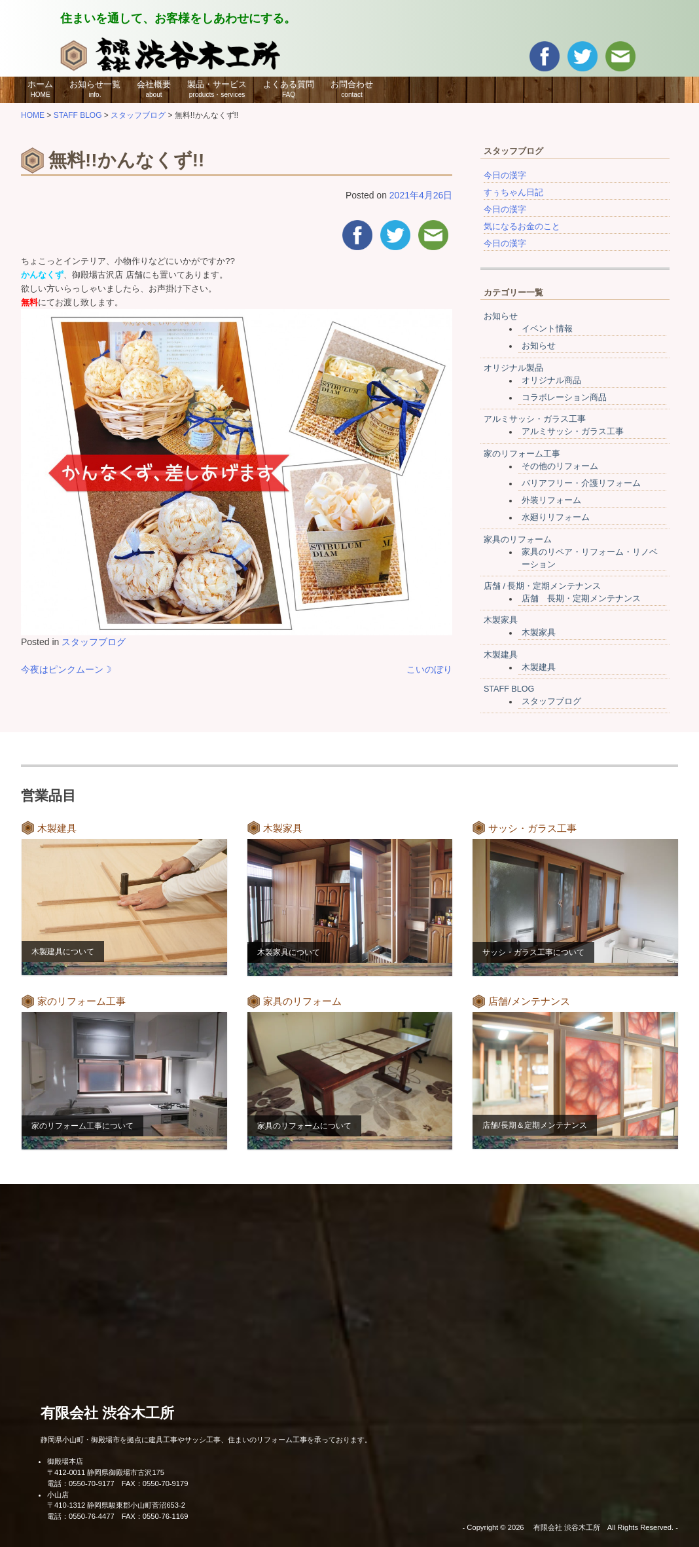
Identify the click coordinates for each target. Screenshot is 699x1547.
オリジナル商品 (551, 380)
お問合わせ (352, 89)
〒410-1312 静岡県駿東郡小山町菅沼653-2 (116, 1505)
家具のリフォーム (518, 539)
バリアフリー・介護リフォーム (581, 483)
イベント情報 (547, 328)
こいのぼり (429, 669)
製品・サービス (217, 89)
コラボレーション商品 (564, 397)
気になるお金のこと (522, 226)
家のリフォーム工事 (522, 453)
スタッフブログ (94, 642)
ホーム (40, 89)
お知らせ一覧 (94, 89)
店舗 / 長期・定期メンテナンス (542, 586)
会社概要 (154, 89)
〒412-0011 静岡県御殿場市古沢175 (105, 1472)
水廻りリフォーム (556, 517)
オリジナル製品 (513, 368)
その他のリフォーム (560, 466)
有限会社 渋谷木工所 (107, 1413)
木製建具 (501, 655)
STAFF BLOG (509, 689)
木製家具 (501, 620)
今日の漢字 (505, 175)
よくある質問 (288, 89)
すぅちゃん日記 (513, 192)
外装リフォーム (551, 500)
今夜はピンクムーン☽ (66, 669)
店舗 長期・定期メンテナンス (581, 598)
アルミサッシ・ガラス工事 (535, 419)
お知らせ (501, 316)
